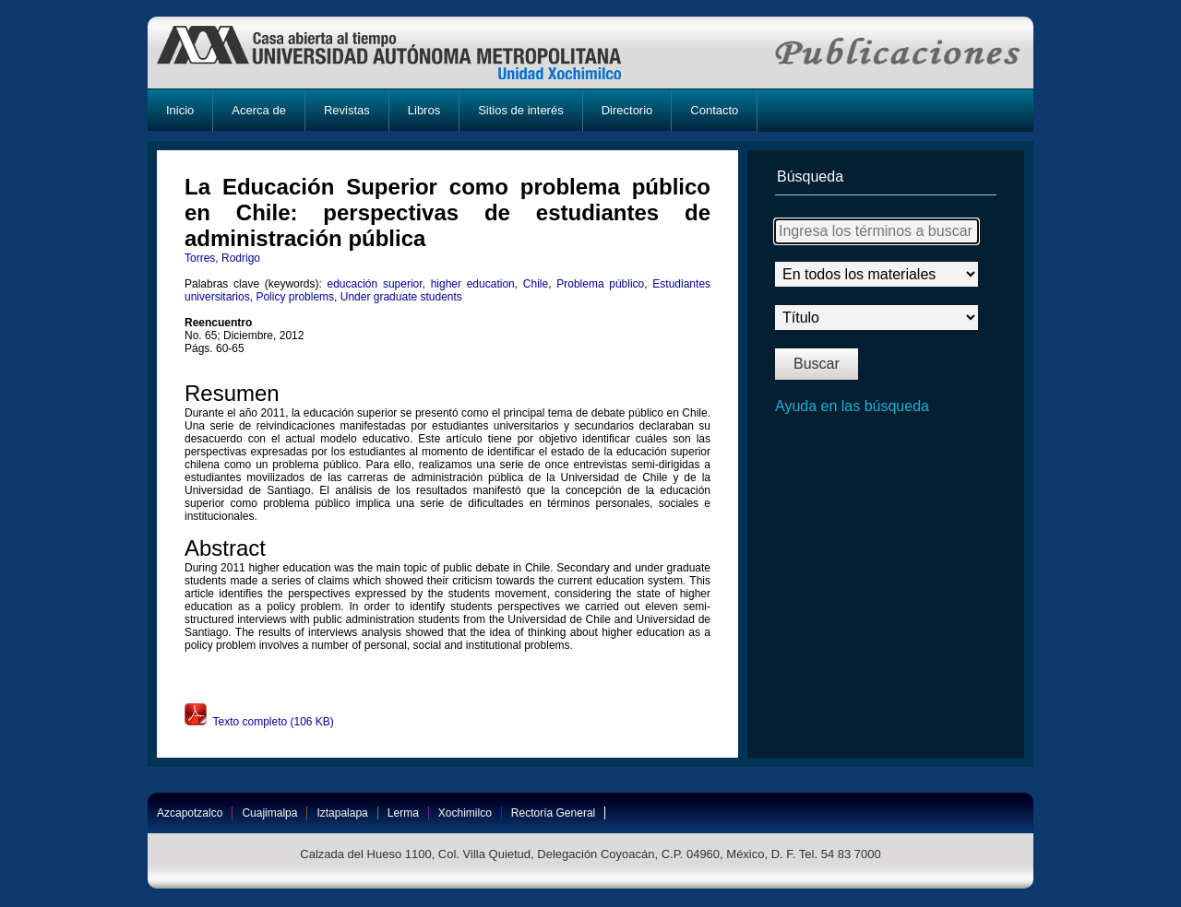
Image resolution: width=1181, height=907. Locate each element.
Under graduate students (401, 296)
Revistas (347, 110)
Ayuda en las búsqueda (852, 406)
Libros (424, 110)
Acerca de (259, 110)
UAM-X (406, 52)
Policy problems (295, 296)
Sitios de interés (521, 110)
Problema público (600, 283)
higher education (473, 283)
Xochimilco (465, 813)
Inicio (180, 110)
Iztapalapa (341, 813)
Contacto (714, 110)
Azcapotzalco (189, 813)
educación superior (374, 283)
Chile (535, 283)
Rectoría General (553, 813)
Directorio (627, 110)
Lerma (403, 813)
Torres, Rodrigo (222, 258)
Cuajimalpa (269, 813)
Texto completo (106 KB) (259, 721)
